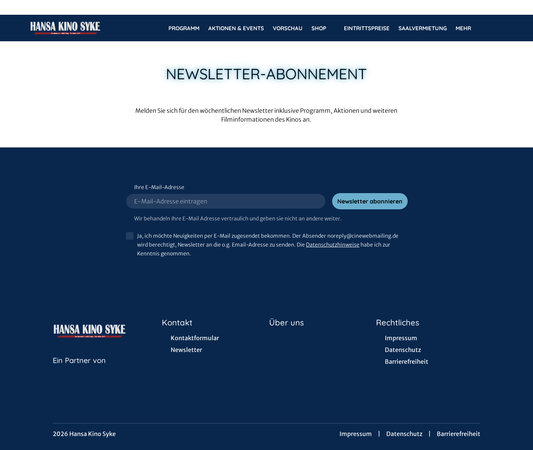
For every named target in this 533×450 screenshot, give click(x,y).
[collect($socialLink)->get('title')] (13, 7)
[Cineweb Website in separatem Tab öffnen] (79, 369)
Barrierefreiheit (458, 433)
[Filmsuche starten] (496, 28)
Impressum (355, 433)
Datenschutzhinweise (332, 244)
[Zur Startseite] (81, 28)
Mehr (468, 28)
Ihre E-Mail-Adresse (159, 187)
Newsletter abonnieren (370, 201)
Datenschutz (404, 433)
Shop (323, 28)
